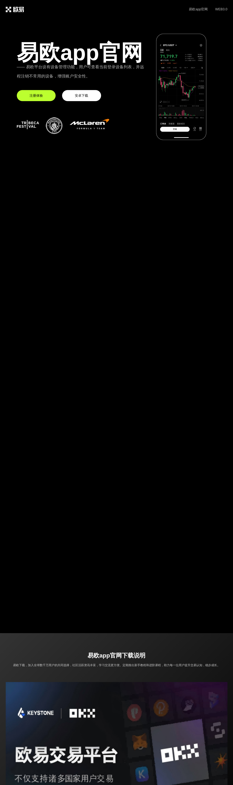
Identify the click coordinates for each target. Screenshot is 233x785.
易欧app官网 (198, 9)
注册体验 (36, 95)
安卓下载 (81, 95)
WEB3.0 (221, 9)
